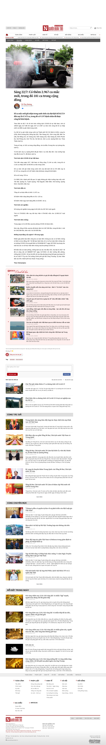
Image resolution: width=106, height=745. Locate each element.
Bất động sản (50, 684)
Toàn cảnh (18, 34)
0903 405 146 (10, 738)
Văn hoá (64, 688)
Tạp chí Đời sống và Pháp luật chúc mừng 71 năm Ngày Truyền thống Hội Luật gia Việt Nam (48, 555)
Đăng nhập (66, 374)
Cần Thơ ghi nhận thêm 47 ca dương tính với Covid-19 (45, 384)
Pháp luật (32, 34)
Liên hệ (9, 28)
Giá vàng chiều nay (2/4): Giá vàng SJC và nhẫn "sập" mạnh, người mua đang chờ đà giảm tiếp (47, 597)
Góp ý (14, 28)
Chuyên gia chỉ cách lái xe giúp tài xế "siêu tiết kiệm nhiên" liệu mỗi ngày (47, 300)
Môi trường (65, 690)
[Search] (91, 28)
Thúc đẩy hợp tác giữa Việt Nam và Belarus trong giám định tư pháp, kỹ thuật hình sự (48, 540)
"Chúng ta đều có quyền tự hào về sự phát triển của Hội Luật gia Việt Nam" (48, 509)
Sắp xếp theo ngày (69, 379)
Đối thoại (45, 40)
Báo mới (96, 718)
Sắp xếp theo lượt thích (57, 379)
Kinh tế (45, 34)
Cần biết (80, 688)
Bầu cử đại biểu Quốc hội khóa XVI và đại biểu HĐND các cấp (27, 37)
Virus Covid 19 (19, 359)
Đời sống (68, 34)
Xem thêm (39, 497)
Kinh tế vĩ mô (50, 688)
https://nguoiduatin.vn (10, 723)
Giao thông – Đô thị (67, 693)
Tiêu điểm (19, 40)
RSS (72, 718)
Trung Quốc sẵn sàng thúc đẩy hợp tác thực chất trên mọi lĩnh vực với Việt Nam (48, 421)
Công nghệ (50, 697)
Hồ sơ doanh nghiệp (52, 690)
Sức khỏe (80, 686)
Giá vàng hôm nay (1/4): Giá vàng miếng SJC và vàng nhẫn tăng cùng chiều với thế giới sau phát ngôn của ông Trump (48, 660)
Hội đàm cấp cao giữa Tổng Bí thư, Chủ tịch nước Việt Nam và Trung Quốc (48, 436)
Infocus (93, 34)
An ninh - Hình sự (36, 693)
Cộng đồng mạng (82, 690)
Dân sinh (64, 684)
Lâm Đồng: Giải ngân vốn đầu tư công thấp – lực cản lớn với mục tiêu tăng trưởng (48, 310)
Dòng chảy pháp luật (36, 684)
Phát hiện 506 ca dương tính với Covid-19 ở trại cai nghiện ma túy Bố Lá (48, 399)
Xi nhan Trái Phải (20, 708)
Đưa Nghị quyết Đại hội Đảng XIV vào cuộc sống (95, 37)
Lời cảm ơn (29, 645)
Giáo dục (64, 686)
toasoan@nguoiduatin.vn (12, 740)
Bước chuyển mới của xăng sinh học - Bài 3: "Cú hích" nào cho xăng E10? (47, 288)
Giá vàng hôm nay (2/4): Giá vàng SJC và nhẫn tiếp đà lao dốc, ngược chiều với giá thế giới (47, 614)
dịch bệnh (12, 359)
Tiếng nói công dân (36, 690)
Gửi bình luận (12, 374)
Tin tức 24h (88, 718)
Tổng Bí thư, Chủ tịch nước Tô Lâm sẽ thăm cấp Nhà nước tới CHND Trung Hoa (47, 485)
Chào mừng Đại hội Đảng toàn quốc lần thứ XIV (54, 37)
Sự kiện (37, 40)
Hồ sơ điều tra (35, 688)
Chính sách (28, 40)
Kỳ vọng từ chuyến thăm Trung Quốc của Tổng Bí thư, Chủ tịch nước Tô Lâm (48, 470)
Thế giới (53, 40)
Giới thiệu (79, 718)
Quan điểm (18, 706)
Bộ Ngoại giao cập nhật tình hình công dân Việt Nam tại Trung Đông (46, 333)
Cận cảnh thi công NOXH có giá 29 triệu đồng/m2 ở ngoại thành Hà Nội (47, 276)
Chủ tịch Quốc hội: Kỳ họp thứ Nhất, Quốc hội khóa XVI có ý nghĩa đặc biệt (47, 572)
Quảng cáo (21, 28)
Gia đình (80, 684)
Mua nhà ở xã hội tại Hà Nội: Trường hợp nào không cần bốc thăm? (47, 526)
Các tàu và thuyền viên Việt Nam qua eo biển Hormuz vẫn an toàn (48, 322)
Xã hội (56, 34)
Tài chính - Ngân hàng (53, 686)
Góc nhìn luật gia (35, 686)
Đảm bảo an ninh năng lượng (74, 37)
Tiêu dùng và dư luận (52, 695)
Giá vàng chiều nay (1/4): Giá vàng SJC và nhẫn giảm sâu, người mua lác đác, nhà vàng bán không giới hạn (48, 631)
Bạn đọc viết (18, 710)
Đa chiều (81, 34)
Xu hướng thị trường (52, 693)
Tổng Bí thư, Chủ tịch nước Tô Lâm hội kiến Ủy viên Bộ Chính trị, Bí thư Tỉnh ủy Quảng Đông (48, 451)
